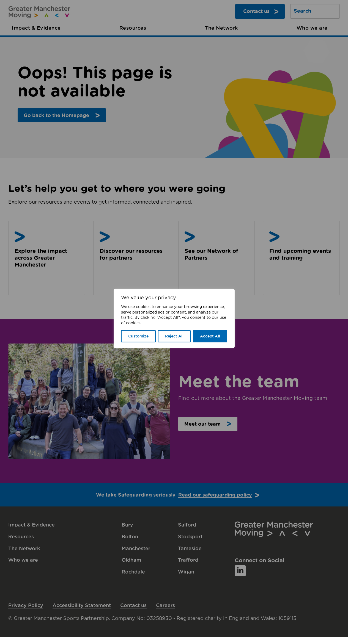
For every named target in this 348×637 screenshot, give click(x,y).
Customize (138, 336)
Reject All (174, 336)
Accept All (210, 336)
